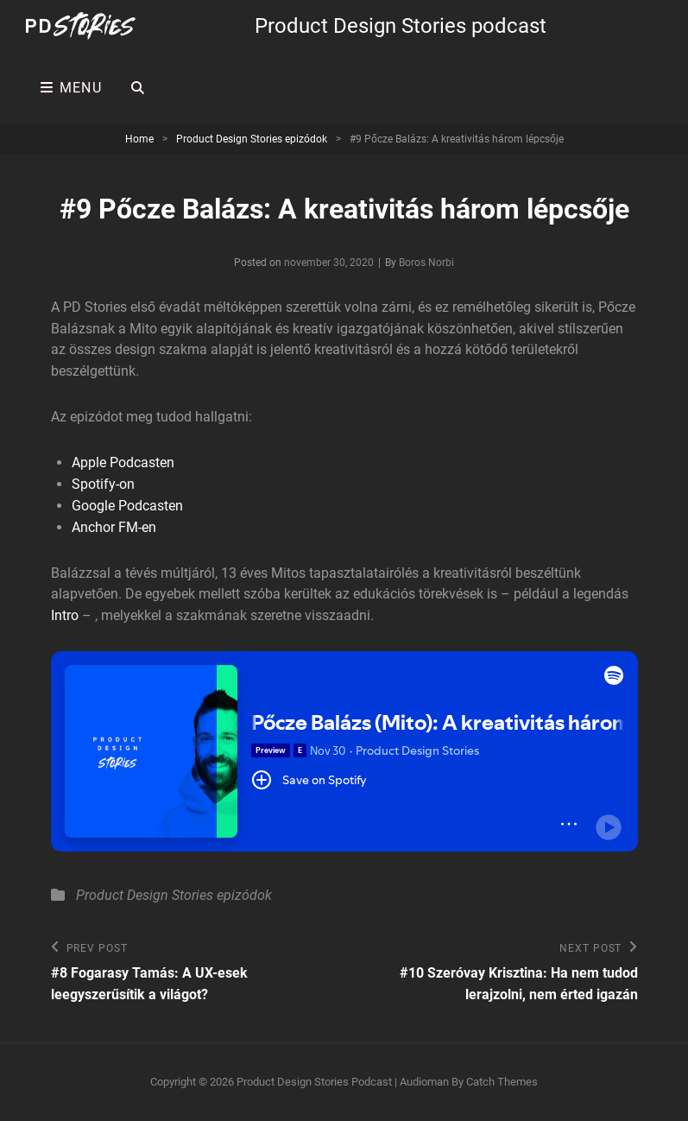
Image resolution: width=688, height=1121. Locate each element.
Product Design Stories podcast (400, 26)
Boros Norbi (426, 262)
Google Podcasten (127, 505)
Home (139, 139)
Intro (65, 615)
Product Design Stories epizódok (251, 139)
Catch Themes (502, 1081)
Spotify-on (103, 484)
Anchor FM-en (114, 527)
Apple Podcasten (123, 462)
